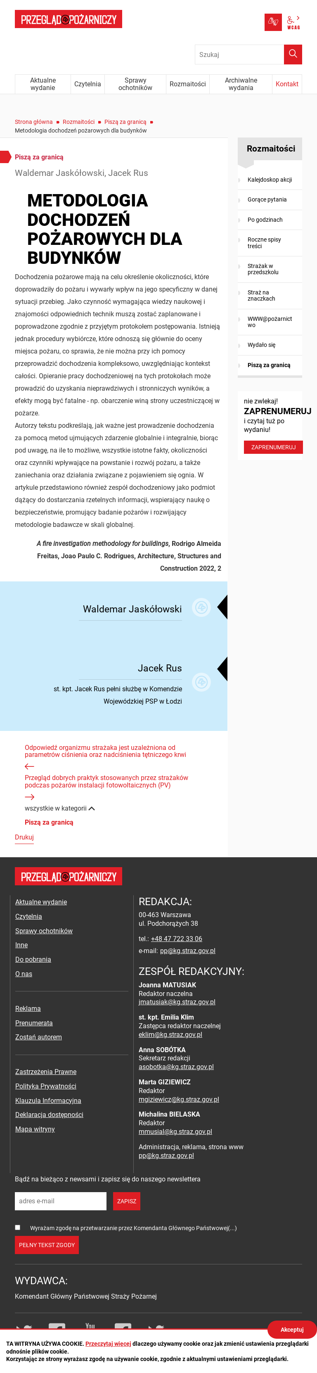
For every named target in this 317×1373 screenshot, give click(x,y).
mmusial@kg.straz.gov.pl (175, 1132)
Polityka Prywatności (45, 1086)
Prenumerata (34, 1023)
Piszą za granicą (125, 122)
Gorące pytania (267, 199)
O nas (23, 974)
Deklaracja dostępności (49, 1115)
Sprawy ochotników (44, 931)
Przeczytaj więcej (108, 1343)
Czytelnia (28, 916)
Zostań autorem (38, 1037)
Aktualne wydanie (41, 902)
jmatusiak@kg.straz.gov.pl (177, 1002)
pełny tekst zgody (47, 1245)
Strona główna (34, 122)
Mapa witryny (35, 1129)
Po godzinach (265, 219)
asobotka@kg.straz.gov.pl (176, 1067)
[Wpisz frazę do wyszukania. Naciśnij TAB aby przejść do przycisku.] (248, 54)
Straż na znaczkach (261, 295)
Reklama (28, 1009)
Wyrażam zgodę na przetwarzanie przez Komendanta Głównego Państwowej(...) (133, 1228)
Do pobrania (33, 959)
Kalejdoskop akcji (270, 179)
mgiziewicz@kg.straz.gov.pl (179, 1099)
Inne (21, 945)
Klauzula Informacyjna (48, 1101)
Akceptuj (292, 1329)
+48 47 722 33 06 (176, 939)
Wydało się (261, 344)
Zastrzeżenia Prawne (45, 1072)
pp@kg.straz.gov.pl (187, 951)
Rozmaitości (79, 122)
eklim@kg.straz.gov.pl (170, 1035)
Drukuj (24, 837)
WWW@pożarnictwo (270, 321)
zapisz (126, 1201)
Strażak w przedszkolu (263, 269)
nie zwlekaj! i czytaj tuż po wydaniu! (273, 425)
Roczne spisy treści (264, 242)
